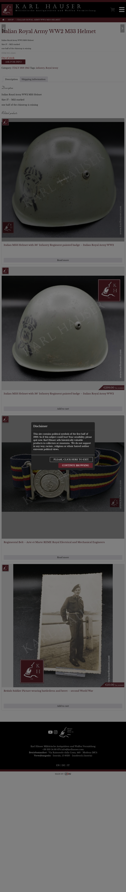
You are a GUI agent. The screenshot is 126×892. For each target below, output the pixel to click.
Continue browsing (75, 465)
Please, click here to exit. (71, 459)
